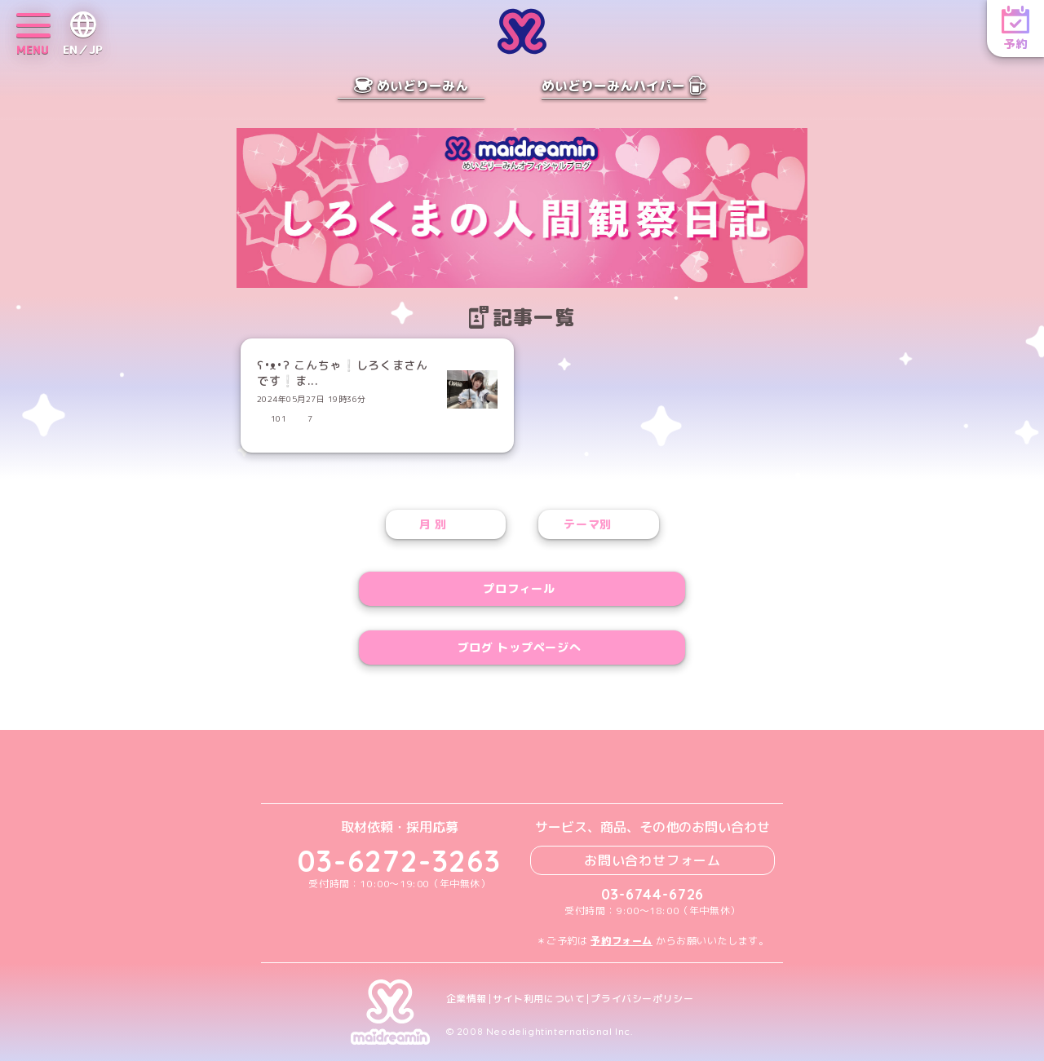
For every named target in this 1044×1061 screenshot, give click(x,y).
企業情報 (466, 999)
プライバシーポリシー (642, 999)
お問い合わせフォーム (652, 860)
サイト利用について (539, 999)
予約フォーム (621, 941)
